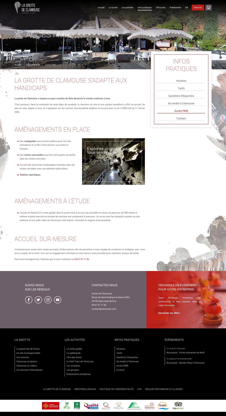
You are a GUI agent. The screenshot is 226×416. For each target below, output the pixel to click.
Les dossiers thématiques (29, 370)
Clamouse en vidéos (26, 365)
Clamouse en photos (26, 361)
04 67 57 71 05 (81, 259)
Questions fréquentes (181, 95)
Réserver (198, 7)
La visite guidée (74, 348)
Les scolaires (73, 365)
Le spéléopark (74, 353)
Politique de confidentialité (117, 389)
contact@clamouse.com (104, 309)
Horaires (181, 80)
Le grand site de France (28, 348)
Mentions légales (85, 389)
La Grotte (113, 7)
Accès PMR (181, 110)
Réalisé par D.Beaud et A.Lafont (164, 389)
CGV (139, 389)
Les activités (127, 7)
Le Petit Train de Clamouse (80, 361)
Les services (22, 357)
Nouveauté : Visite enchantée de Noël (185, 352)
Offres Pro (161, 7)
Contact (181, 118)
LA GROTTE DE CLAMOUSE (57, 389)
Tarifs (181, 88)
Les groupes (73, 370)
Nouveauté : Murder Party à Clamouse (186, 362)
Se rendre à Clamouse (181, 103)
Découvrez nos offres (169, 313)
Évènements (175, 7)
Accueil (101, 7)
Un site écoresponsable (28, 353)
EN (186, 7)
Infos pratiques (145, 7)
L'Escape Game (74, 357)
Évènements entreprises (79, 374)
